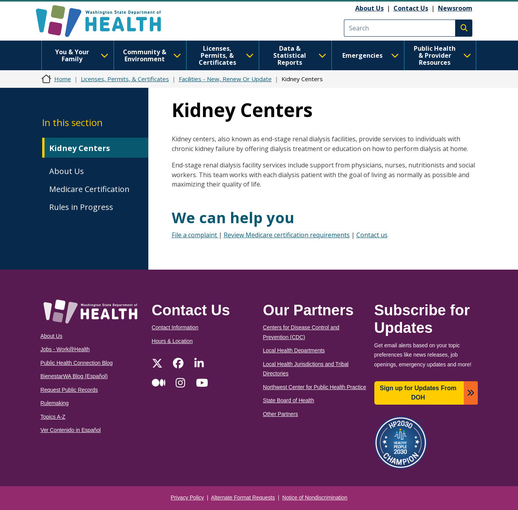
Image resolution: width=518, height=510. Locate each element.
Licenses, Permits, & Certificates (226, 55)
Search (463, 28)
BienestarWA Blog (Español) (74, 376)
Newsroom (455, 8)
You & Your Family (82, 55)
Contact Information (175, 328)
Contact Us (410, 8)
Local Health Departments (294, 351)
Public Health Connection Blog (77, 363)
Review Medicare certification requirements (287, 235)
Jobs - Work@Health (65, 349)
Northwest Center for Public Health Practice (314, 387)
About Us (369, 8)
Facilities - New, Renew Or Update (225, 79)
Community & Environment (152, 55)
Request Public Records (69, 390)
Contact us (372, 235)
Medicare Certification (89, 189)
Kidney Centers (79, 148)
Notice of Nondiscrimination (314, 498)
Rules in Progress (81, 207)
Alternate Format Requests (243, 498)
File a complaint (195, 235)
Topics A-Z (53, 417)
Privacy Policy (187, 498)
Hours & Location (172, 341)
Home (62, 79)
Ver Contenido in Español (71, 430)
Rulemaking (55, 403)
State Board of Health (288, 400)
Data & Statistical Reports (299, 55)
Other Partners (280, 414)
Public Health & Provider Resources (442, 55)
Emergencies (370, 55)
